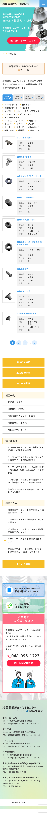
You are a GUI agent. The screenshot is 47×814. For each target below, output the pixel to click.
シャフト (8, 111)
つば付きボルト (11, 108)
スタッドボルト (11, 104)
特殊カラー (26, 104)
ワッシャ (8, 124)
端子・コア (34, 130)
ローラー (8, 127)
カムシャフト (10, 114)
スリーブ (20, 127)
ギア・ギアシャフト (33, 111)
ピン (18, 111)
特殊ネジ (33, 120)
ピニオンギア (25, 114)
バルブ (31, 124)
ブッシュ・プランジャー (15, 120)
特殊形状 (22, 130)
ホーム (5, 54)
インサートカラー (12, 117)
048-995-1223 (25, 655)
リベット (20, 124)
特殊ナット (9, 130)
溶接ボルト (26, 108)
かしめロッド (33, 127)
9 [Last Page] (34, 342)
